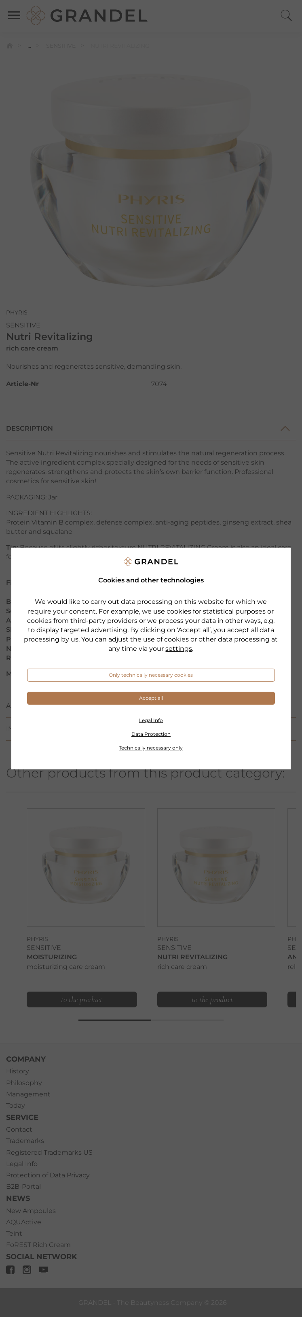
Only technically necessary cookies (151, 675)
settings (178, 648)
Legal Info (151, 720)
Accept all (151, 698)
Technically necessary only (151, 748)
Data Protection (151, 734)
